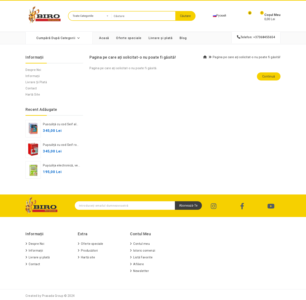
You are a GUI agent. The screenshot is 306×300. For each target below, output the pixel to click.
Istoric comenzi (144, 250)
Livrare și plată (160, 38)
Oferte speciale (129, 38)
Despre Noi (33, 70)
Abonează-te (188, 205)
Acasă (104, 38)
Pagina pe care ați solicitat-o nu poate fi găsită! (246, 57)
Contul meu (141, 243)
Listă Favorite (143, 257)
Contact (31, 88)
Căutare (185, 16)
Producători (89, 250)
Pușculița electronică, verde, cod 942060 (72, 165)
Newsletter (141, 271)
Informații (33, 76)
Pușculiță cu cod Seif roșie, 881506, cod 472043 (77, 144)
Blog (183, 38)
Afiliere (138, 264)
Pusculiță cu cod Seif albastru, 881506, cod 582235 (79, 124)
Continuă (268, 76)
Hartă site (33, 94)
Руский (219, 15)
